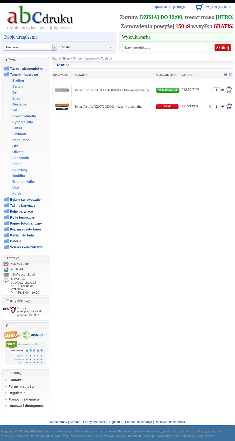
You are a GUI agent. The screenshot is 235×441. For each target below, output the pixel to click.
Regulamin (17, 393)
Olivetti (18, 152)
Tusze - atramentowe (26, 68)
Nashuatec (20, 140)
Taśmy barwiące (22, 205)
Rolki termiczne (22, 217)
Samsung (19, 170)
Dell (15, 92)
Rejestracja (177, 7)
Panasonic (20, 158)
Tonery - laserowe (24, 74)
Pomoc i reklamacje (24, 399)
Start (55, 58)
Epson (17, 98)
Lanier (17, 128)
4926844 (13, 269)
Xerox (17, 193)
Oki (15, 146)
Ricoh (17, 164)
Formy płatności (21, 386)
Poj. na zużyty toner (25, 229)
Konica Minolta (24, 116)
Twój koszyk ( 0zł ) (217, 7)
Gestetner (20, 104)
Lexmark (19, 134)
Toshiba (18, 176)
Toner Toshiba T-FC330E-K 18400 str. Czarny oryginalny (112, 90)
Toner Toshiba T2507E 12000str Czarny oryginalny (108, 107)
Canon (17, 86)
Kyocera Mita (22, 122)
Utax (15, 188)
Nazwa (79, 74)
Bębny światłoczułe (25, 199)
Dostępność (164, 74)
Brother (18, 80)
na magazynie (168, 90)
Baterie (15, 241)
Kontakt (15, 380)
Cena (185, 74)
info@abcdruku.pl (23, 274)
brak (167, 106)
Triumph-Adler (23, 182)
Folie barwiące (21, 211)
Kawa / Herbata (22, 235)
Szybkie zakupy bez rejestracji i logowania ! (39, 28)
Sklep (66, 58)
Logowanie (159, 7)
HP (14, 110)
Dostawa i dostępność (26, 406)
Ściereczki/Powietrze (26, 247)
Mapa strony (58, 422)
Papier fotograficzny (26, 223)
